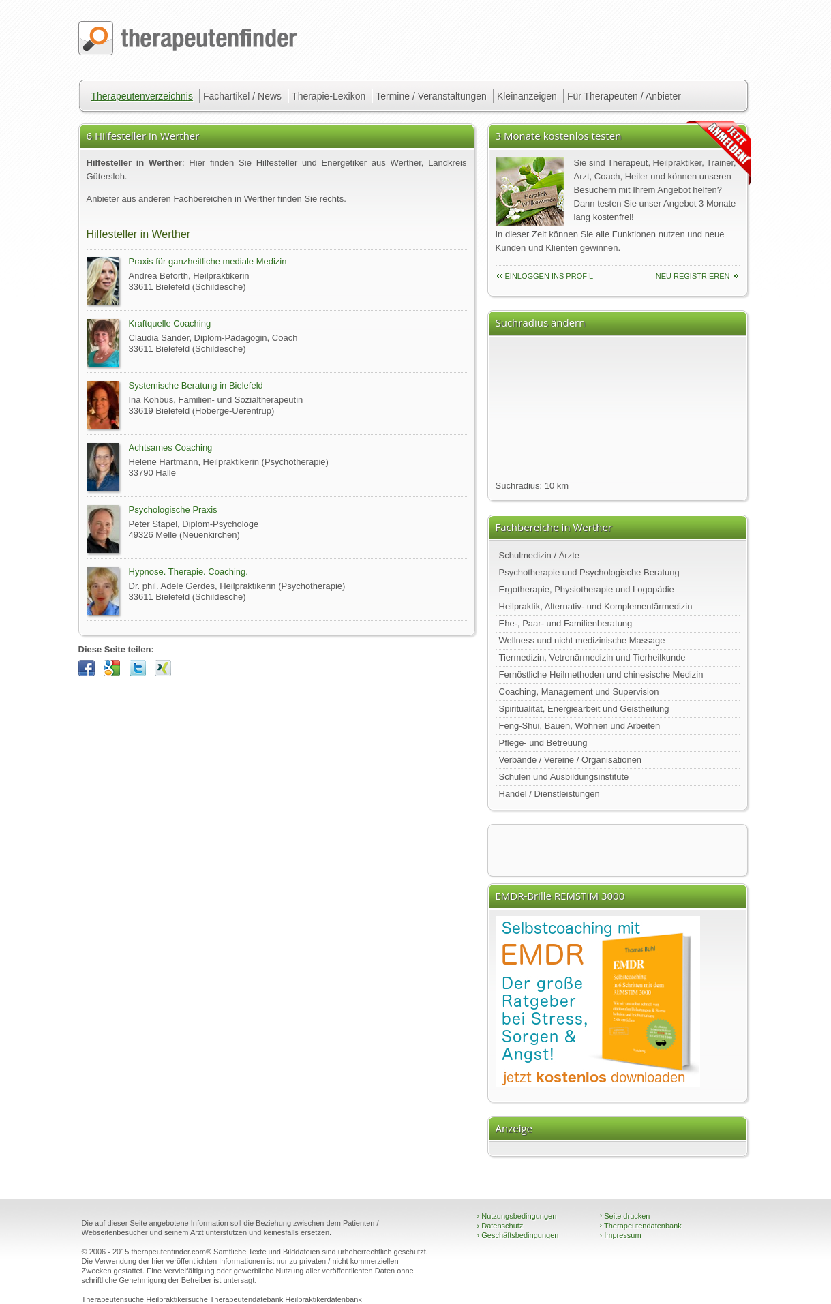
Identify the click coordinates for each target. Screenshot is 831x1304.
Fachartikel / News (242, 96)
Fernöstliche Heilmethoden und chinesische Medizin (601, 674)
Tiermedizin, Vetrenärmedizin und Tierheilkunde (592, 657)
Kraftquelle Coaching (170, 323)
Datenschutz (500, 1226)
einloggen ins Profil (549, 276)
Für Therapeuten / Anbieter (624, 96)
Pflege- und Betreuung (543, 743)
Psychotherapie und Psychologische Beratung (589, 572)
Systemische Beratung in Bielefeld (196, 385)
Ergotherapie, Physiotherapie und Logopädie (586, 589)
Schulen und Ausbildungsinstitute (564, 777)
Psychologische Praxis (173, 509)
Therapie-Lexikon (328, 96)
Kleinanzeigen (527, 96)
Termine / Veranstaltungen (431, 96)
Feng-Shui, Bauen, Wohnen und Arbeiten (580, 726)
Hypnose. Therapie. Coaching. (188, 571)
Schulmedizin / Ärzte (539, 555)
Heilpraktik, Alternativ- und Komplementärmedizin (596, 606)
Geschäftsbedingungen (518, 1235)
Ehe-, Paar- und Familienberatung (566, 623)
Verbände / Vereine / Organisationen (570, 760)
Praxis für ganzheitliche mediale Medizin (208, 261)
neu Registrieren (693, 276)
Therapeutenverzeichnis (142, 96)
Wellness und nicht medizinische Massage (582, 640)
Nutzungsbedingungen (517, 1216)
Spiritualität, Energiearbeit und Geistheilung (584, 708)
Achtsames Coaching (171, 447)
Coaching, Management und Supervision (579, 691)
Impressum (620, 1235)
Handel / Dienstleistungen (549, 794)
